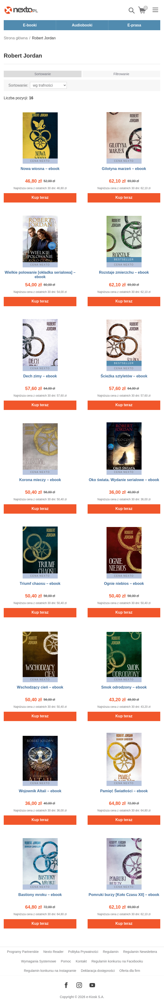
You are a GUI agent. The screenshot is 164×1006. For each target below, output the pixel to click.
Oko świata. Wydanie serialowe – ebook (124, 480)
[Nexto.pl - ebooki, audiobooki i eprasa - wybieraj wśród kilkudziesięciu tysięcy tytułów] (21, 10)
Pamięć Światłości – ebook (124, 791)
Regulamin (110, 952)
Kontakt (81, 961)
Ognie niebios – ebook (124, 584)
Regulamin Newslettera (140, 952)
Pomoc (66, 961)
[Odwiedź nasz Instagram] (79, 985)
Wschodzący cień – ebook (40, 687)
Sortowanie (42, 74)
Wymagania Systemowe (38, 961)
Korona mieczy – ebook (40, 480)
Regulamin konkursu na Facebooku (117, 961)
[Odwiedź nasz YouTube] (92, 985)
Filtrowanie (121, 74)
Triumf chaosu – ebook (40, 584)
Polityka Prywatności (83, 952)
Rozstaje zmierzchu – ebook (124, 272)
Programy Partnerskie (23, 952)
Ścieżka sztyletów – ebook (123, 376)
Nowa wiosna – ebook (40, 169)
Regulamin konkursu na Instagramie (50, 971)
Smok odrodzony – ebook (124, 687)
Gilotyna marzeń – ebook (124, 169)
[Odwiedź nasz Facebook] (66, 985)
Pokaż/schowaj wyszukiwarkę (132, 10)
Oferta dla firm (129, 971)
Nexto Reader (53, 952)
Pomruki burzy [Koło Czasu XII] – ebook (124, 895)
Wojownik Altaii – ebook (40, 791)
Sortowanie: (18, 85)
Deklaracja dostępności (98, 971)
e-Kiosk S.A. (95, 997)
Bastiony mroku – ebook (40, 895)
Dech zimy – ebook (40, 376)
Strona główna (16, 38)
